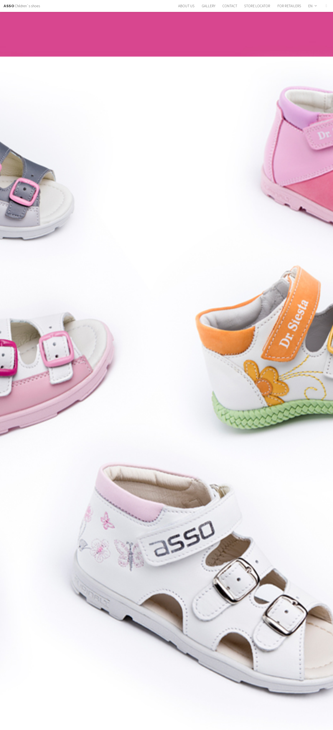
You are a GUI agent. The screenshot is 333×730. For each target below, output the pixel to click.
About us (186, 6)
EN (310, 6)
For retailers (289, 6)
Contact (229, 6)
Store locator (257, 6)
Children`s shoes (22, 6)
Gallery (208, 6)
